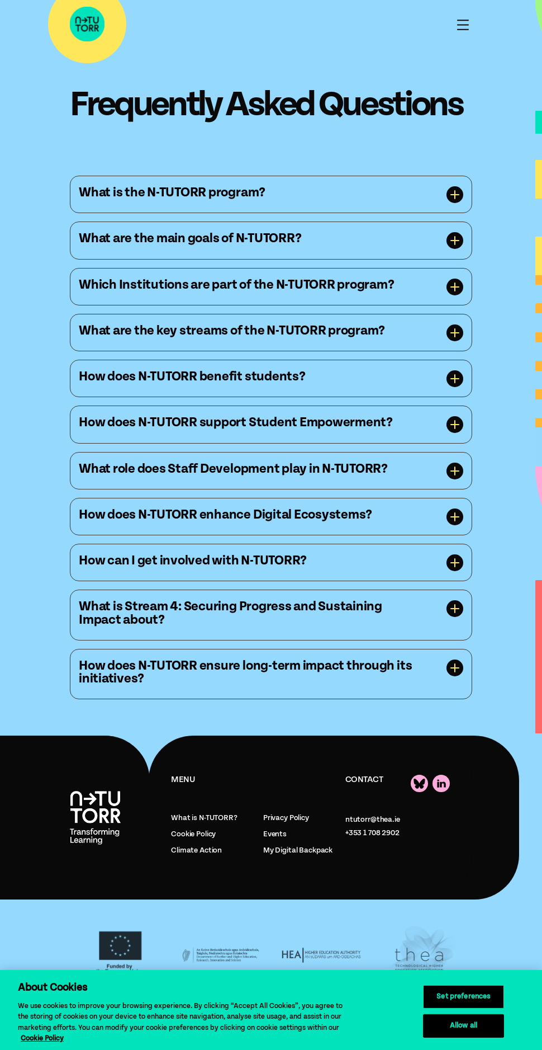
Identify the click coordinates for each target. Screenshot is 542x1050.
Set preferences (463, 996)
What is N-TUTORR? (204, 818)
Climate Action (196, 850)
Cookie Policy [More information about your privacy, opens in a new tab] (42, 1038)
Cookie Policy (193, 834)
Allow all (463, 1025)
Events (275, 834)
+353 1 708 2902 (372, 833)
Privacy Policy (286, 818)
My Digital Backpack (297, 850)
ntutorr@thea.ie (372, 819)
